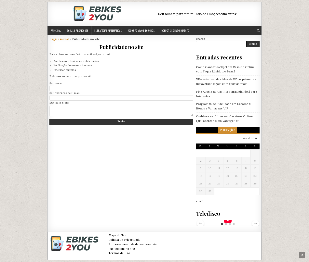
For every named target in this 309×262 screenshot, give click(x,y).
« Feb (199, 201)
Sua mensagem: (59, 102)
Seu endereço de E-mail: (64, 93)
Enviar (121, 121)
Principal (56, 30)
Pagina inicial (59, 39)
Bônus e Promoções (77, 30)
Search (200, 38)
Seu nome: (55, 83)
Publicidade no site (121, 47)
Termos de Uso (119, 253)
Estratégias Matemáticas (108, 30)
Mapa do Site (117, 235)
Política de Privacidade (124, 239)
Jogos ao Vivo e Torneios (141, 30)
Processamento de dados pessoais (133, 244)
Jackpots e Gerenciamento (175, 30)
